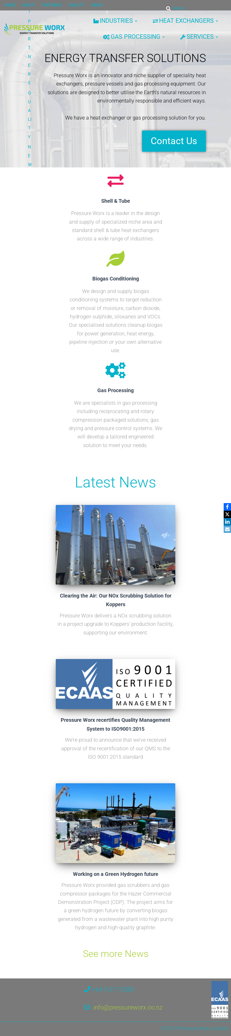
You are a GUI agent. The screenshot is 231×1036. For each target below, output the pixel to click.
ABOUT (28, 5)
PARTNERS (52, 5)
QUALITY (76, 5)
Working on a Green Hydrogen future (115, 879)
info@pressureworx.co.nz (127, 1013)
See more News (115, 959)
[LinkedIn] (226, 522)
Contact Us (174, 142)
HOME (10, 5)
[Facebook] (226, 506)
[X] (226, 514)
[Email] (226, 530)
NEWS (97, 5)
